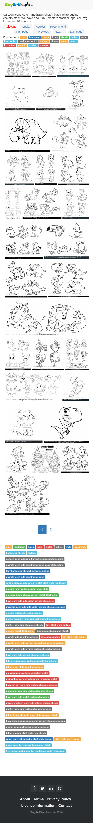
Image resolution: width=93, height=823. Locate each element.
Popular (25, 26)
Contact (65, 806)
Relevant (10, 26)
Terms (38, 799)
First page (22, 31)
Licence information (38, 806)
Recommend (58, 26)
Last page (76, 31)
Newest (40, 26)
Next (59, 31)
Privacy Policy (59, 799)
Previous (41, 31)
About (25, 799)
